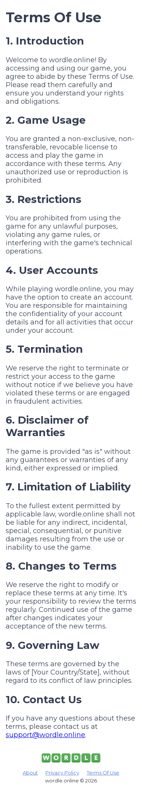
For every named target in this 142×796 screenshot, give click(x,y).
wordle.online (62, 781)
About (30, 773)
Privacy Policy (62, 773)
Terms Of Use (103, 773)
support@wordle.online (45, 735)
